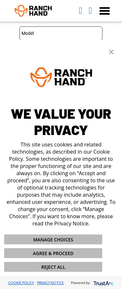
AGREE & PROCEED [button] (53, 253)
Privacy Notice (50, 282)
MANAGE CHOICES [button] (53, 239)
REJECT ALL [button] (53, 267)
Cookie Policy (21, 282)
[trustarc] (103, 282)
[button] (111, 51)
